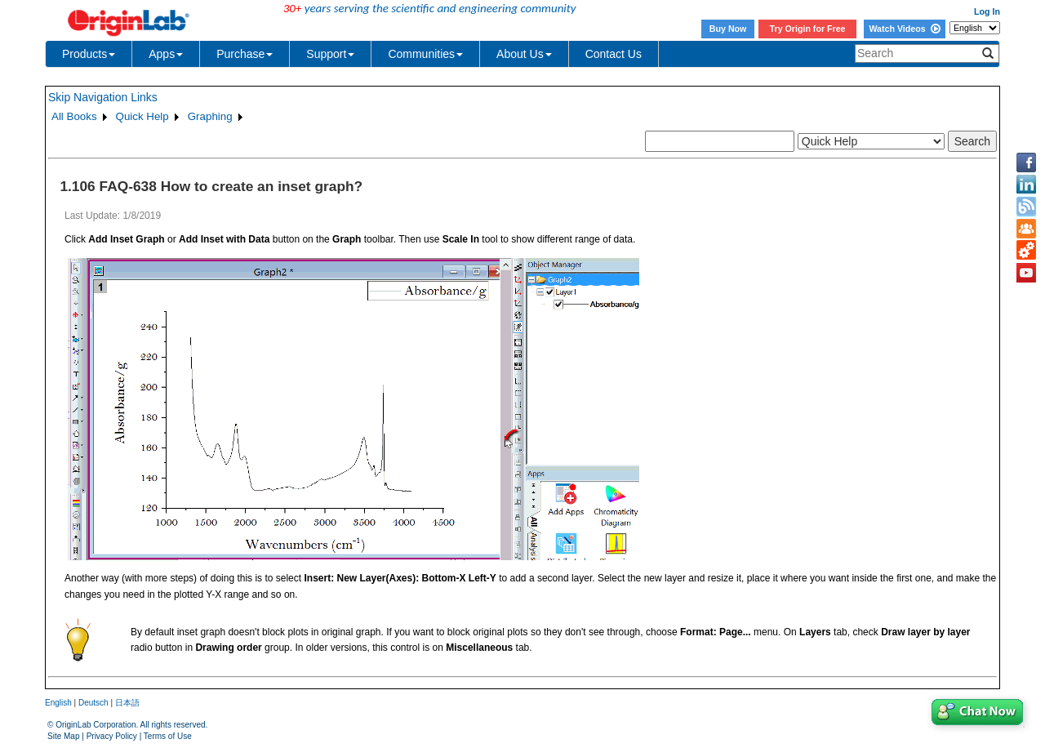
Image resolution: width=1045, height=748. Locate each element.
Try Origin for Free (808, 28)
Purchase (244, 53)
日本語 (127, 702)
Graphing (210, 116)
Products (88, 53)
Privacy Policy (112, 736)
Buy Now (728, 28)
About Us (524, 53)
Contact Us (613, 53)
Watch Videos (904, 28)
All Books (74, 116)
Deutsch (93, 702)
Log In (987, 11)
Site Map (63, 736)
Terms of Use (168, 736)
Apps (166, 53)
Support (330, 53)
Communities (425, 53)
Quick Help (142, 116)
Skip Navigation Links (103, 97)
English (58, 702)
